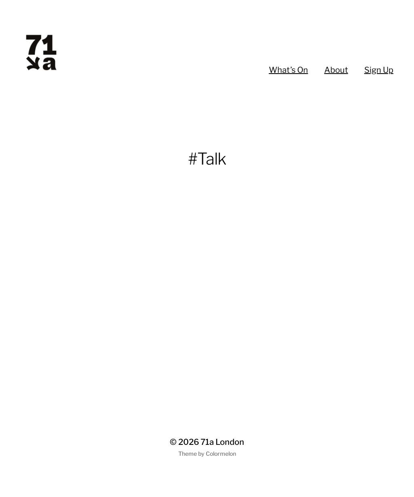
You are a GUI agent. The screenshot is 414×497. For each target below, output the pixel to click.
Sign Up (378, 70)
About (336, 70)
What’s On (288, 70)
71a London (222, 442)
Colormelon (221, 453)
